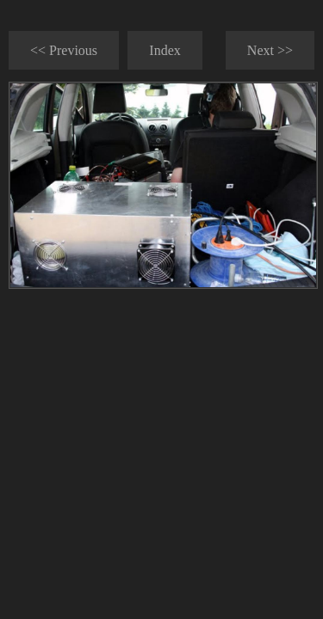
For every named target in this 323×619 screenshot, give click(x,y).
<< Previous (63, 50)
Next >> (270, 50)
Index (164, 50)
